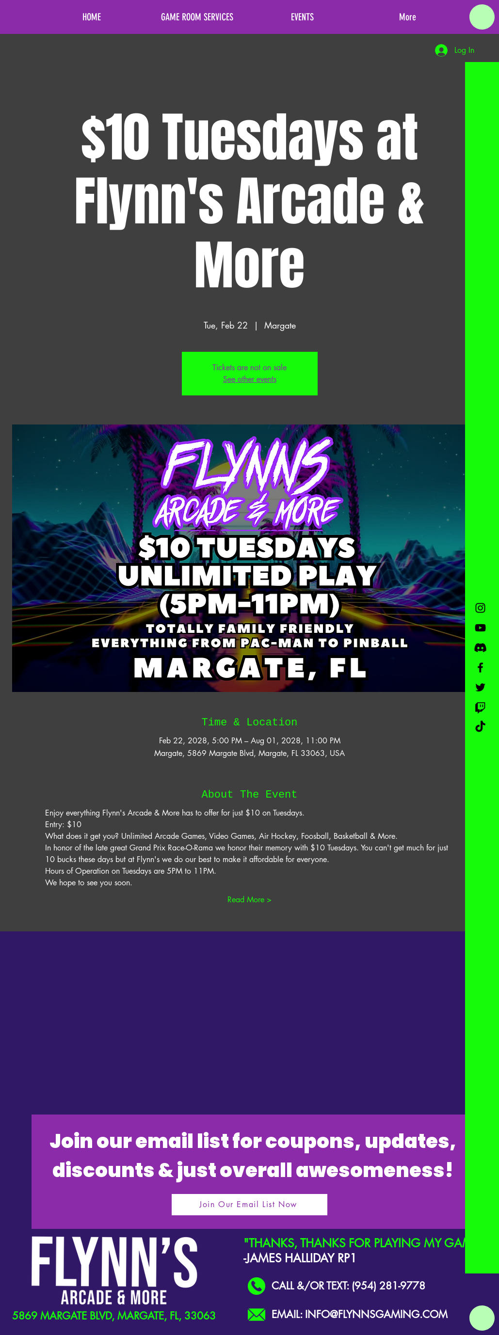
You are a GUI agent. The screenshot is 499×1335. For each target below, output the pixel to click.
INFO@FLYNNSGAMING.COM (376, 1314)
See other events (249, 379)
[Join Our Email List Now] (249, 1204)
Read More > (249, 900)
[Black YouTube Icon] (480, 627)
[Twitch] (480, 707)
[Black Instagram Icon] (480, 607)
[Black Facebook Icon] (480, 667)
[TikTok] (480, 727)
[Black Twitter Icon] (480, 687)
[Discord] (480, 647)
